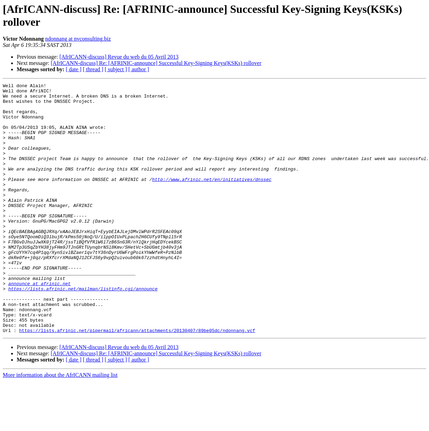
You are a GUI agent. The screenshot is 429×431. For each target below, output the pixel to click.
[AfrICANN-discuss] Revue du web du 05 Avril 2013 (118, 57)
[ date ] (73, 69)
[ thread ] (93, 69)
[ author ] (138, 69)
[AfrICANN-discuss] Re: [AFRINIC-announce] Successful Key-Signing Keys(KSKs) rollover (156, 63)
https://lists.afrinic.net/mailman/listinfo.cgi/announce (83, 330)
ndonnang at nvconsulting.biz (78, 39)
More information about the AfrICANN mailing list (60, 425)
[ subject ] (116, 69)
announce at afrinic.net (39, 324)
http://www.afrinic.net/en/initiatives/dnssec (211, 199)
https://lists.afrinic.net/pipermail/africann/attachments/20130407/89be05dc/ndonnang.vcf (137, 380)
